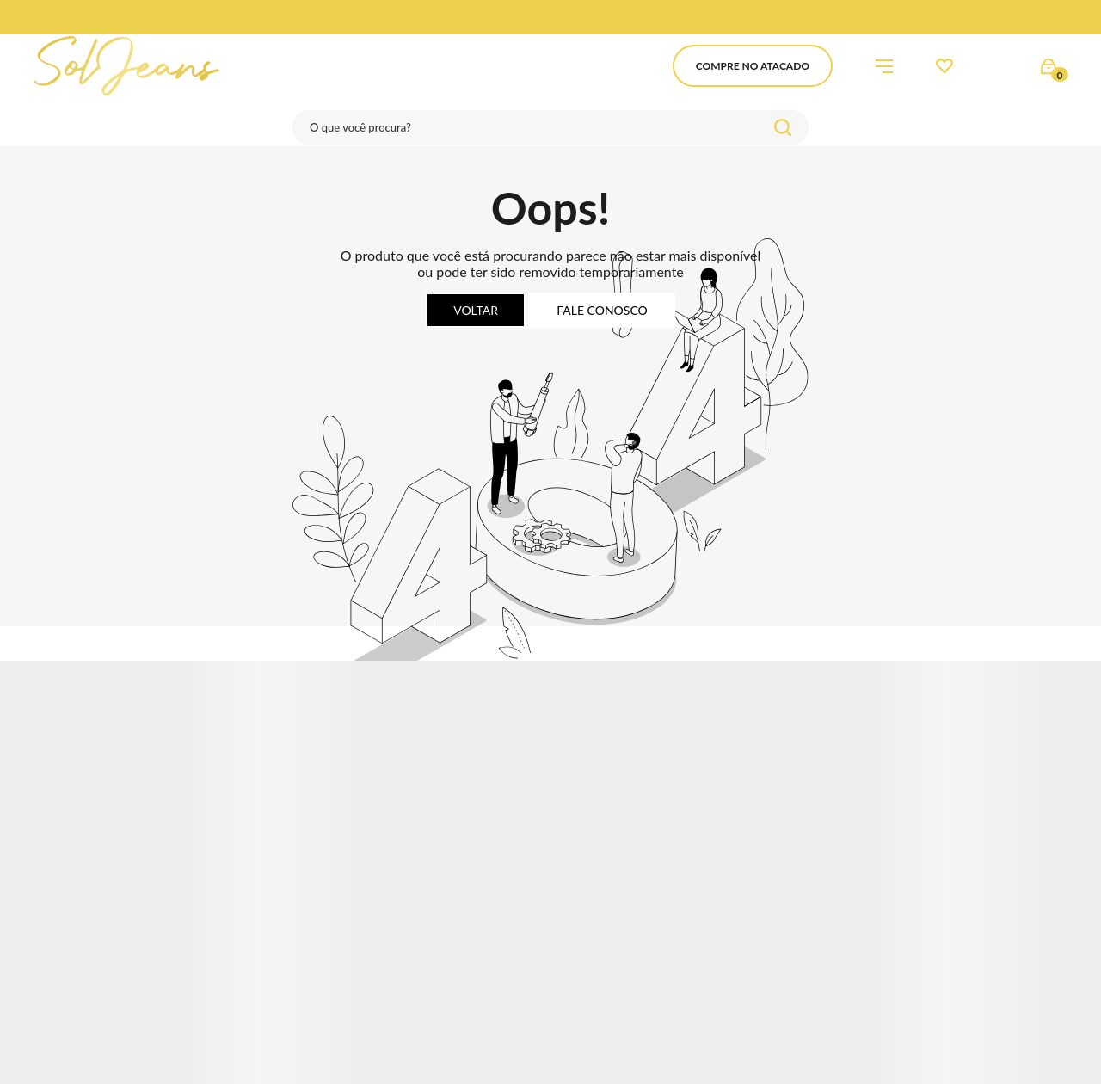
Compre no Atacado (752, 65)
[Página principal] (126, 65)
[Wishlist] (944, 66)
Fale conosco (602, 310)
